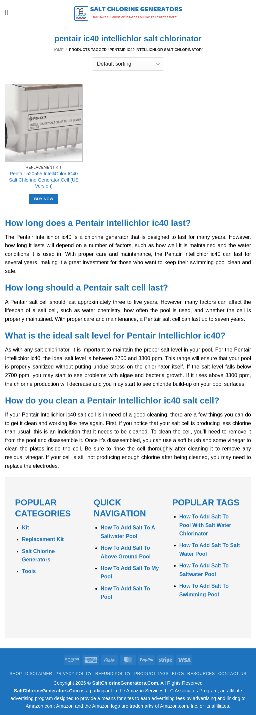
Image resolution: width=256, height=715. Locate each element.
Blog (178, 673)
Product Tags (151, 673)
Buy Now (43, 199)
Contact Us (232, 673)
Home (58, 50)
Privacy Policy (73, 673)
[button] (9, 12)
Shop (16, 673)
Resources (201, 673)
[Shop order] (128, 64)
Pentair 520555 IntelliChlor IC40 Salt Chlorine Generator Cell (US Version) (44, 180)
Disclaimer (38, 673)
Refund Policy (113, 673)
